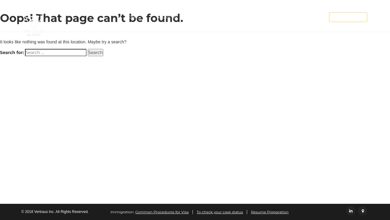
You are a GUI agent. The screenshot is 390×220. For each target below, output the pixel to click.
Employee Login (348, 17)
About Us (166, 16)
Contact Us (287, 16)
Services (206, 16)
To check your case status (220, 212)
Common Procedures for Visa (162, 212)
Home (131, 16)
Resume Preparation (270, 212)
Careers (246, 16)
